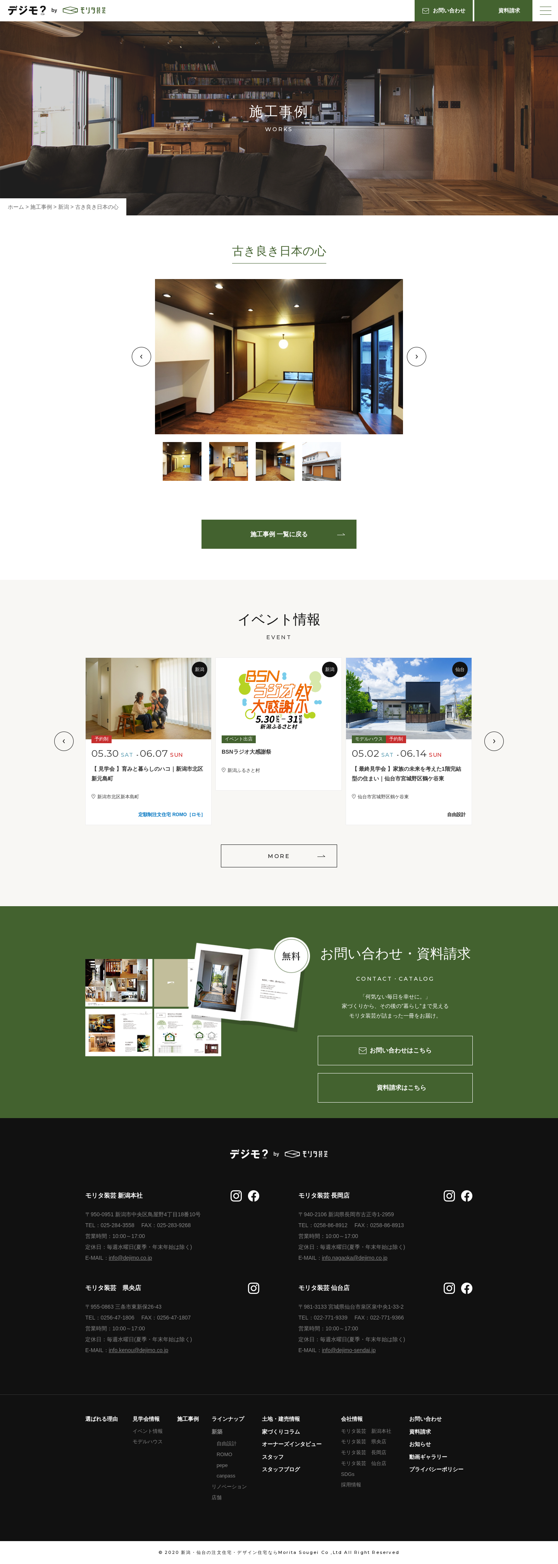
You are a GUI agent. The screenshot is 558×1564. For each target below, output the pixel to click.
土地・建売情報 (281, 1419)
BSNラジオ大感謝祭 (246, 752)
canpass (226, 1476)
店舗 (217, 1497)
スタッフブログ (281, 1469)
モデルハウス (148, 1441)
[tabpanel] (279, 356)
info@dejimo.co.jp (130, 1258)
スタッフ (273, 1457)
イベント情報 (148, 1431)
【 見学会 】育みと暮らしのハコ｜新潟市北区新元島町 (147, 774)
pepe (222, 1465)
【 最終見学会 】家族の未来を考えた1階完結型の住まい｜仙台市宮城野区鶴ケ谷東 (406, 774)
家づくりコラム (281, 1432)
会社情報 (352, 1419)
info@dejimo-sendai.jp (349, 1350)
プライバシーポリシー (436, 1469)
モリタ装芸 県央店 (363, 1441)
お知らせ (420, 1444)
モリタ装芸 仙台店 (363, 1463)
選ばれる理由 (101, 1419)
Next (416, 356)
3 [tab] (275, 461)
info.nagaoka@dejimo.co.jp (355, 1258)
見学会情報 (146, 1419)
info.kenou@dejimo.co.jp (139, 1350)
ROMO (224, 1454)
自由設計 (227, 1443)
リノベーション (229, 1486)
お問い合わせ (425, 1419)
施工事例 (188, 1419)
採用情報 (351, 1485)
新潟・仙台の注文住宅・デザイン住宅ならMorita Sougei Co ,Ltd (261, 1552)
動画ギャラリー (428, 1457)
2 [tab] (228, 461)
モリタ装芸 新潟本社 (366, 1431)
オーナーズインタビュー (292, 1444)
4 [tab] (321, 461)
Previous (141, 356)
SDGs (348, 1474)
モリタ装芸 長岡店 (363, 1452)
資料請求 (420, 1432)
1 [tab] (182, 461)
